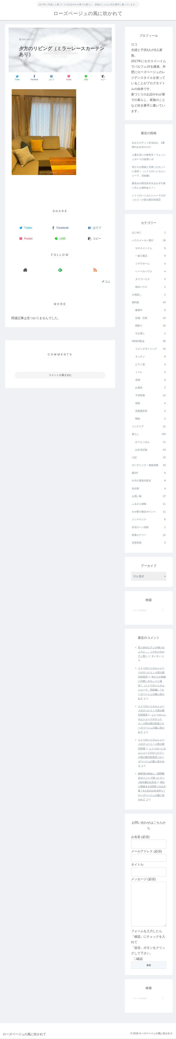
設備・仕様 (150, 318)
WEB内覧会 (149, 341)
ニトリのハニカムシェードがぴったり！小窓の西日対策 (151, 744)
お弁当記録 (150, 450)
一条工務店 (150, 256)
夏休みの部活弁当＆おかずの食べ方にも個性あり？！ (149, 185)
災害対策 (149, 543)
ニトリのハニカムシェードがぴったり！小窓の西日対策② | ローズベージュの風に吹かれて (152, 757)
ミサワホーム (150, 263)
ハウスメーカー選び (149, 240)
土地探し (149, 295)
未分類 (149, 488)
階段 (150, 419)
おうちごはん (150, 442)
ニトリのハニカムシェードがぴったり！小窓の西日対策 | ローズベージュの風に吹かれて (152, 723)
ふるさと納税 (149, 504)
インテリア (149, 426)
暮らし (149, 434)
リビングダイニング (150, 349)
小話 (149, 457)
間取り (150, 326)
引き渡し (150, 333)
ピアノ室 (150, 364)
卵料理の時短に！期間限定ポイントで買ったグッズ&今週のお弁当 (151, 778)
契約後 (149, 302)
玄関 (150, 380)
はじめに (149, 232)
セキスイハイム (150, 248)
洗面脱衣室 (150, 411)
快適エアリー (149, 535)
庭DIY (149, 473)
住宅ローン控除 (149, 527)
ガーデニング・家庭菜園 (149, 465)
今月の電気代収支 (149, 480)
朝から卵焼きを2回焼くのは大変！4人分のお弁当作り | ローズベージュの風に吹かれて (152, 791)
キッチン (150, 356)
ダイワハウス (150, 279)
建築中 (150, 310)
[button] (163, 610)
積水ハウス (150, 287)
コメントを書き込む (60, 374)
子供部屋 (150, 395)
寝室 (150, 403)
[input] (148, 610)
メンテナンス (149, 519)
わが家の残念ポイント (149, 512)
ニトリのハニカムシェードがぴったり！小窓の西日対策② (149, 197)
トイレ (150, 372)
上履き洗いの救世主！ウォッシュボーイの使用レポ (149, 156)
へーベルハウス (150, 271)
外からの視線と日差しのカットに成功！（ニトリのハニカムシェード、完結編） (149, 171)
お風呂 (150, 388)
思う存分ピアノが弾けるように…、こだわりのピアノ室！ (151, 651)
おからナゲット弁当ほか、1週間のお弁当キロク (148, 144)
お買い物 (149, 496)
